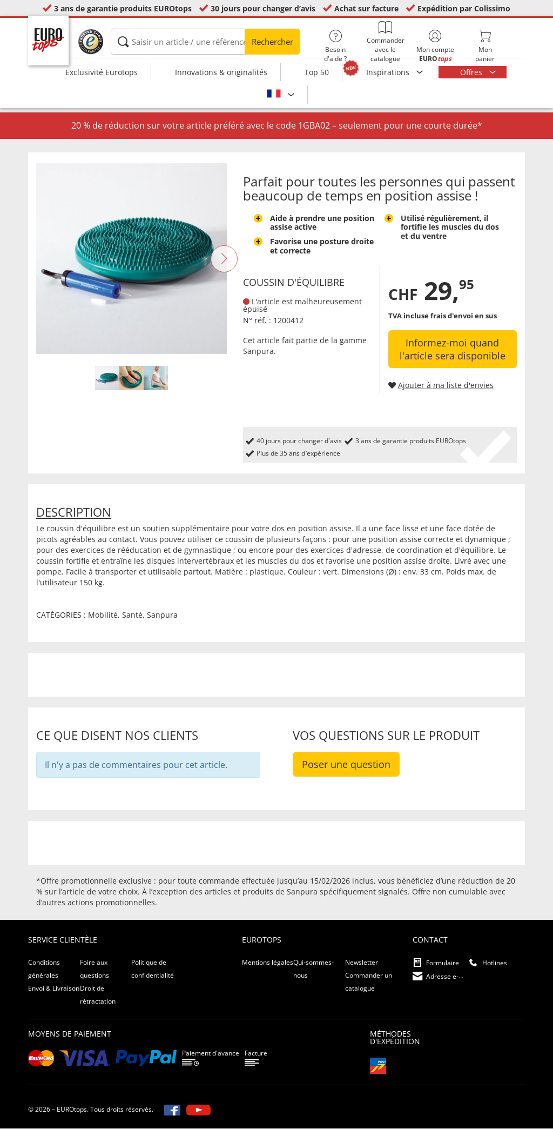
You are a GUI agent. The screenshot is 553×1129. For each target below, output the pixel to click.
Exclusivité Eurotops (101, 72)
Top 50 (317, 72)
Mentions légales (267, 962)
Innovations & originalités (221, 72)
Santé (132, 615)
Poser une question (346, 764)
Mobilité (103, 615)
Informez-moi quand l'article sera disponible (452, 350)
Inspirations (389, 72)
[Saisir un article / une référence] (205, 42)
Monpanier (485, 46)
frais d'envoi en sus (463, 316)
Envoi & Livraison (53, 988)
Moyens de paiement (69, 1034)
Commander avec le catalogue (385, 42)
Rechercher (272, 41)
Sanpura (258, 351)
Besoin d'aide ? (335, 46)
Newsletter (361, 962)
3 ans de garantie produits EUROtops (123, 8)
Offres (472, 72)
